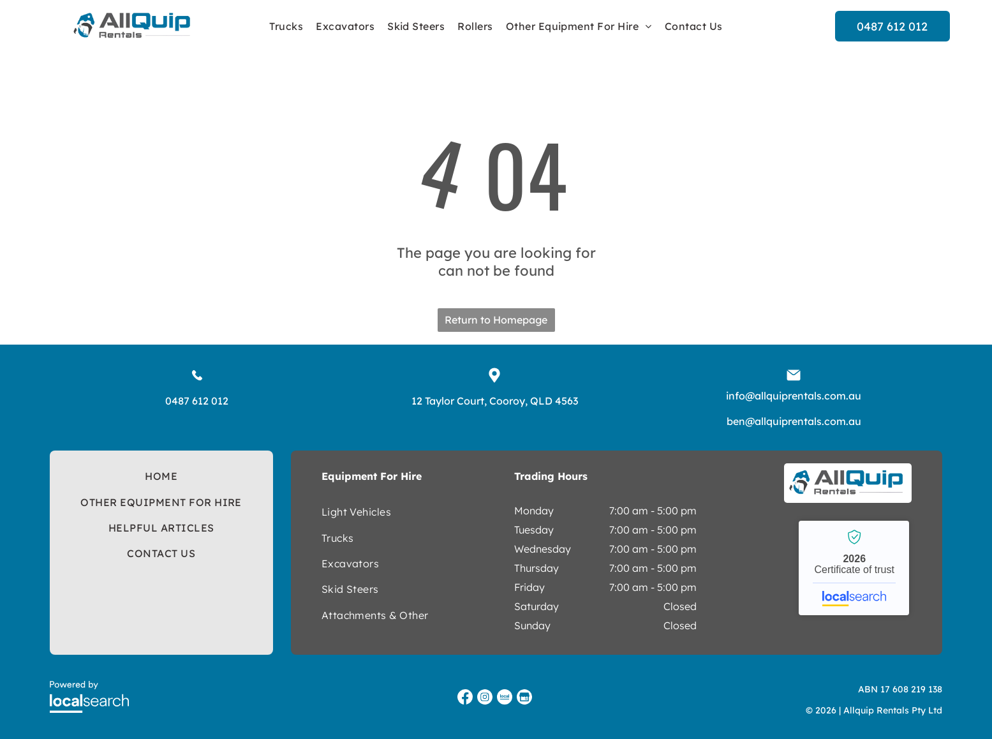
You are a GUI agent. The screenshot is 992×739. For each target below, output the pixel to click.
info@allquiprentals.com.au (793, 395)
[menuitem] (286, 26)
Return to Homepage (496, 319)
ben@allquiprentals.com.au (794, 421)
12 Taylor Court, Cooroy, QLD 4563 (494, 400)
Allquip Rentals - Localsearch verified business (854, 568)
